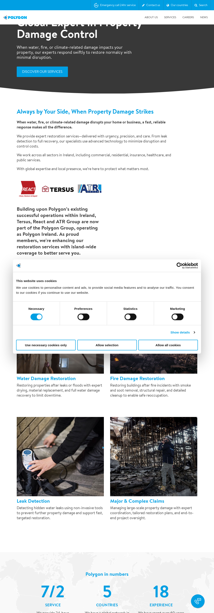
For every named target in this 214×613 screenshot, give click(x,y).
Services (170, 17)
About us (151, 17)
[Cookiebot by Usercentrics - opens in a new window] (179, 266)
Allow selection (107, 345)
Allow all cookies (168, 345)
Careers (188, 17)
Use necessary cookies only (46, 345)
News (204, 17)
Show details (180, 332)
